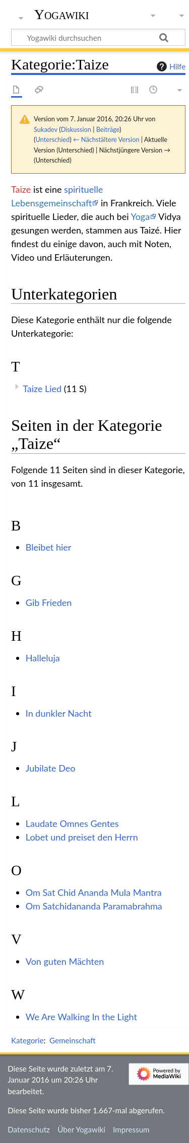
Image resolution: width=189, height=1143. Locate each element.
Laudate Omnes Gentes (72, 823)
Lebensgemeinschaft (51, 202)
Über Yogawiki (81, 1129)
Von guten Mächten (65, 961)
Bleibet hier (49, 547)
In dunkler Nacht (59, 713)
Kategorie (27, 1040)
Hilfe (169, 66)
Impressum (131, 1129)
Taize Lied (42, 388)
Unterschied (52, 139)
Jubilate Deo (51, 768)
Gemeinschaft (72, 1040)
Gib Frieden (49, 602)
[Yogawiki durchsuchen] (98, 37)
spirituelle (83, 189)
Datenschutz (29, 1129)
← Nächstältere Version (106, 139)
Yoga (140, 216)
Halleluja (43, 657)
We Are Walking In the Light (81, 1016)
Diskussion (76, 129)
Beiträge (107, 129)
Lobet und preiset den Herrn (82, 837)
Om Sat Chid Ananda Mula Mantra (94, 892)
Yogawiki (61, 15)
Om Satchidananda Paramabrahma (94, 905)
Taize (21, 189)
